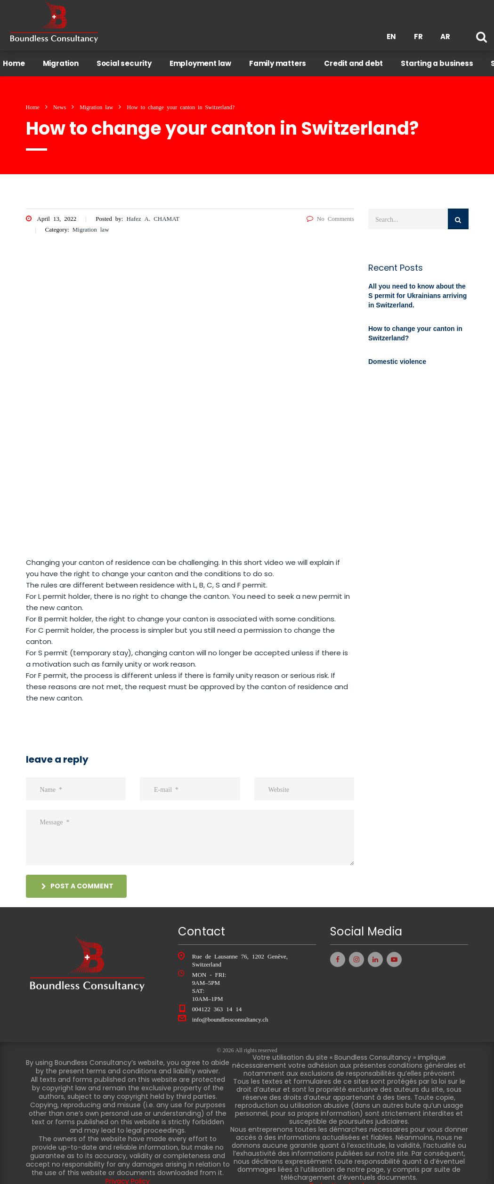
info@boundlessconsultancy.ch (230, 1011)
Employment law (204, 59)
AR (445, 36)
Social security (127, 59)
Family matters (281, 59)
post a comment (77, 878)
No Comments (330, 210)
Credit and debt (357, 59)
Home (18, 59)
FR (418, 36)
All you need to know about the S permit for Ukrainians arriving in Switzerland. (417, 287)
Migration (64, 59)
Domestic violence (397, 353)
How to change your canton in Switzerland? (415, 325)
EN (391, 36)
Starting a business (441, 59)
